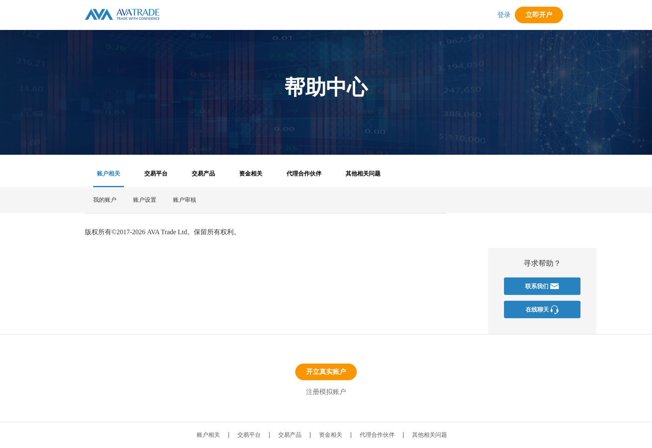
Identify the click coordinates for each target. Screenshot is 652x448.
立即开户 (539, 14)
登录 (504, 14)
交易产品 (203, 174)
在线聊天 (542, 309)
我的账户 (104, 200)
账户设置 (144, 200)
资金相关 (250, 174)
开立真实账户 (326, 371)
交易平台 (156, 174)
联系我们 (542, 286)
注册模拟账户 (326, 391)
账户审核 (184, 200)
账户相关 (108, 174)
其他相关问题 (363, 174)
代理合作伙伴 (303, 174)
